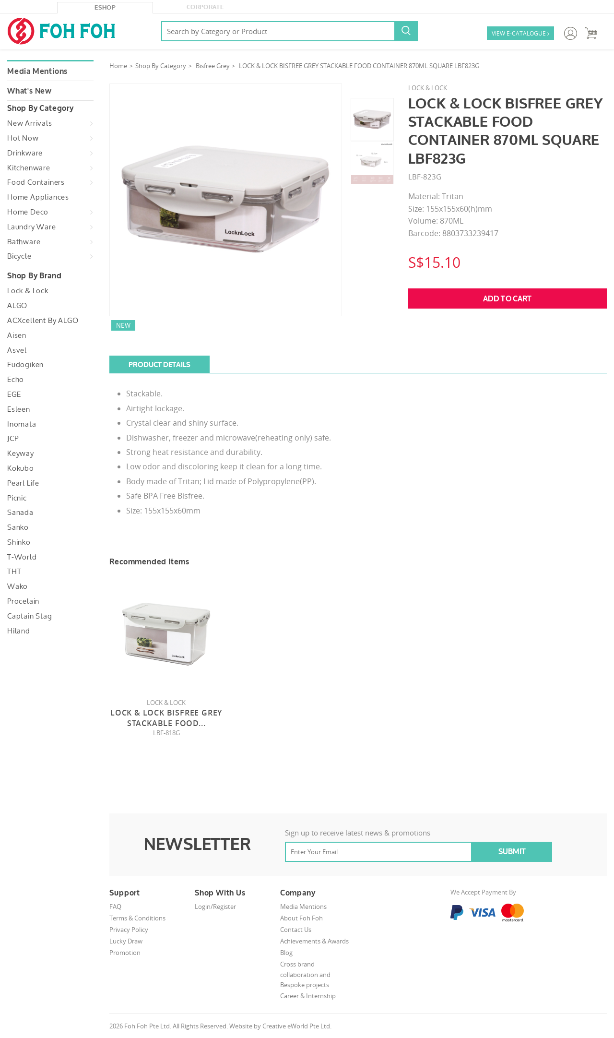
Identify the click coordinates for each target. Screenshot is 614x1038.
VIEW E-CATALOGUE (520, 34)
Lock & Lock (27, 291)
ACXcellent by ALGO (42, 320)
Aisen (16, 335)
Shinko (19, 542)
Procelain (23, 601)
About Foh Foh (301, 918)
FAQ (115, 906)
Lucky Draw (125, 941)
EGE (14, 394)
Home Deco (27, 212)
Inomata (21, 424)
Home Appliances (38, 197)
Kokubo (20, 468)
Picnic (17, 498)
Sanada (20, 512)
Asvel (17, 350)
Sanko (18, 527)
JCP (12, 438)
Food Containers (36, 182)
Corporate (205, 7)
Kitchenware (28, 168)
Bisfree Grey (213, 65)
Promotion (125, 952)
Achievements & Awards (314, 941)
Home (118, 65)
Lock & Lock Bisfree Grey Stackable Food (166, 717)
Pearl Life (23, 483)
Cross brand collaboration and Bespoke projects (305, 974)
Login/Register (215, 906)
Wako (17, 586)
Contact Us (295, 929)
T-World (22, 557)
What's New (29, 91)
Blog (286, 952)
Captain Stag (29, 616)
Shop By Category (160, 65)
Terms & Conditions (137, 918)
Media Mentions (37, 71)
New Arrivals (29, 123)
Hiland (18, 631)
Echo (15, 379)
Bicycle (19, 256)
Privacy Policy (128, 929)
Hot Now (23, 138)
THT (14, 571)
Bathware (23, 242)
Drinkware (25, 153)
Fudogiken (25, 365)
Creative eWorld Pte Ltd (296, 1026)
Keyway (20, 453)
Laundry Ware (31, 227)
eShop (105, 7)
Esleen (18, 409)
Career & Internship (308, 995)
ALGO (17, 305)
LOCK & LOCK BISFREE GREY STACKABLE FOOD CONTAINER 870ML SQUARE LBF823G (359, 65)
